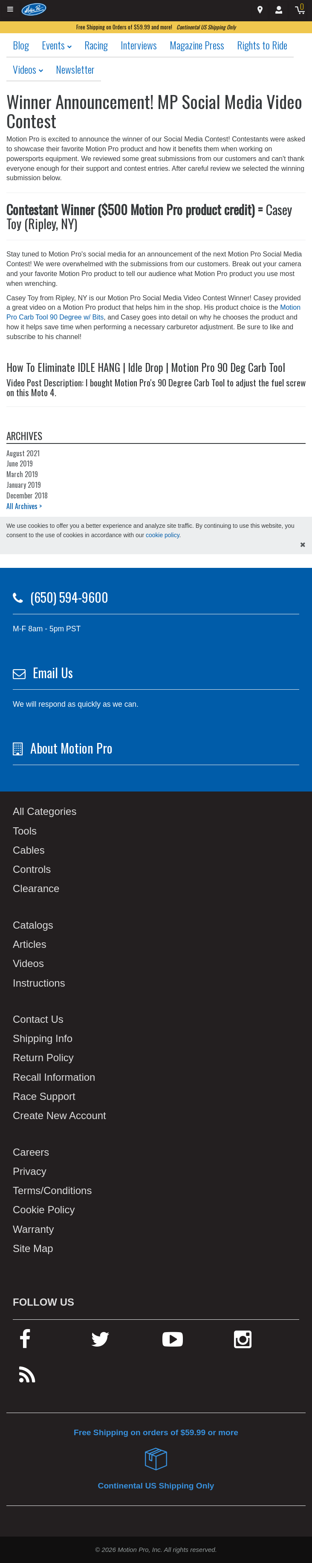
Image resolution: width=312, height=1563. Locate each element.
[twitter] (100, 1343)
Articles (29, 944)
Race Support (44, 1096)
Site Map (33, 1248)
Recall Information (54, 1077)
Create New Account (59, 1115)
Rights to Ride (262, 44)
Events (57, 44)
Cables (29, 850)
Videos (28, 69)
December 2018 (27, 495)
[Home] (33, 9)
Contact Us (38, 1019)
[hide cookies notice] (303, 545)
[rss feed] (27, 1379)
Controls (32, 869)
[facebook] (25, 1343)
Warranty (33, 1229)
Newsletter (75, 69)
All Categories (44, 811)
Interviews (139, 44)
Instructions (39, 983)
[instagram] (242, 1343)
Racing (96, 44)
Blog (21, 44)
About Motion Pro (71, 747)
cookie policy (162, 535)
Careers (31, 1152)
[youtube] (172, 1343)
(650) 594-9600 (69, 597)
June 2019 (19, 463)
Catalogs (33, 925)
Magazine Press (197, 44)
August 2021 (23, 453)
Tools (25, 831)
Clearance (36, 888)
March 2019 (22, 474)
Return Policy (43, 1057)
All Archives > (24, 506)
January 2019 (23, 485)
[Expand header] (11, 9)
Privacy (29, 1171)
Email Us (53, 672)
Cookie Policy (44, 1209)
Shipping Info (42, 1038)
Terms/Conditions (52, 1190)
